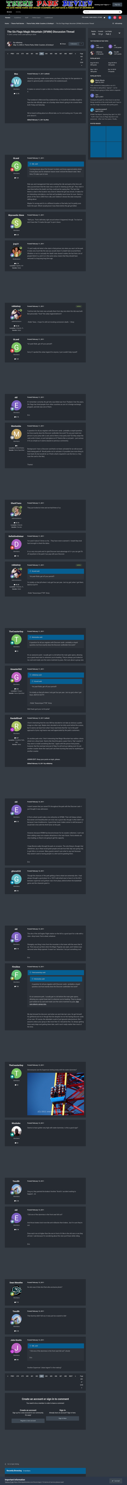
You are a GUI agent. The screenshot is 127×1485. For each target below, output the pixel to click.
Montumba (16, 426)
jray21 (16, 244)
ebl (16, 397)
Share (63, 44)
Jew (97, 45)
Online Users (36, 17)
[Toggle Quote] (31, 164)
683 (41, 53)
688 (65, 53)
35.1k (16, 523)
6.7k (16, 263)
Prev (12, 53)
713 (16, 1302)
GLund (16, 158)
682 (37, 53)
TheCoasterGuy (16, 631)
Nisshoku (16, 1123)
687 (61, 53)
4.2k (16, 235)
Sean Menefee (16, 1282)
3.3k (16, 1201)
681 (32, 53)
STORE (100, 17)
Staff (26, 17)
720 (16, 986)
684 (46, 53)
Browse (9, 13)
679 (22, 53)
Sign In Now (62, 1418)
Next (71, 53)
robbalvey (18, 42)
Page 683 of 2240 (81, 59)
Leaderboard (48, 17)
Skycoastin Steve (16, 215)
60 (16, 1143)
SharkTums (16, 503)
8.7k (16, 417)
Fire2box (16, 967)
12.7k (16, 93)
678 (18, 53)
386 (16, 1360)
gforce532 (16, 871)
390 (16, 891)
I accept (116, 1481)
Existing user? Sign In (102, 5)
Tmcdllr (16, 1181)
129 (16, 178)
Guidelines (17, 17)
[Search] (95, 12)
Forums (7, 17)
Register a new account (28, 1421)
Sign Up (117, 4)
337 (16, 738)
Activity (18, 12)
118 (16, 556)
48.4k (16, 326)
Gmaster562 (16, 669)
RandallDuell (16, 718)
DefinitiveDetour (16, 536)
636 (16, 689)
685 (51, 53)
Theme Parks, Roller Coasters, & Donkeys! (39, 45)
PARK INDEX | (93, 17)
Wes (16, 74)
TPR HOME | (85, 17)
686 (56, 53)
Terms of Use (9, 1482)
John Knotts (16, 1340)
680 (27, 53)
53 (16, 651)
